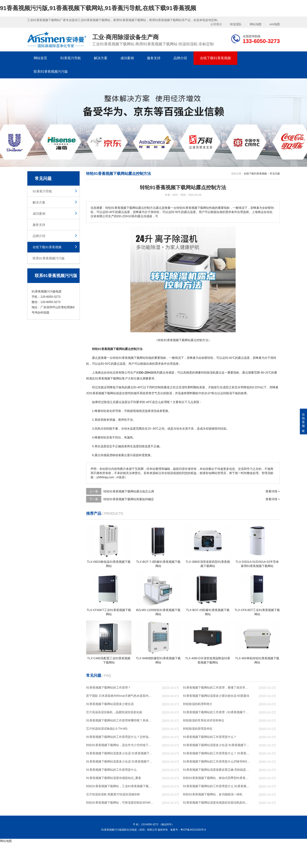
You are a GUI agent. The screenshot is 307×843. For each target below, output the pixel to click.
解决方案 (100, 58)
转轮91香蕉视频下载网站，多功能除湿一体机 (212, 794)
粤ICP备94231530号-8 (193, 829)
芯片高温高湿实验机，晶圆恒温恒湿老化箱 (114, 712)
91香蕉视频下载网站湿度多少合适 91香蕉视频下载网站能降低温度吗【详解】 (217, 745)
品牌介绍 (180, 58)
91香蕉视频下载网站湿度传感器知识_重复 (113, 778)
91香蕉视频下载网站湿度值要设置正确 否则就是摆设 (217, 769)
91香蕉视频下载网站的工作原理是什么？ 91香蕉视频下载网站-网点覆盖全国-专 (217, 753)
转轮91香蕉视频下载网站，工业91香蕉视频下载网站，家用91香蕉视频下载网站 (120, 786)
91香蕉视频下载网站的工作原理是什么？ (209, 736)
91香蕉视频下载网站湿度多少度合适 (110, 704)
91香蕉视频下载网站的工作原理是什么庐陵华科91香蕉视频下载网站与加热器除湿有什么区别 (217, 761)
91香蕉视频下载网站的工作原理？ (108, 687)
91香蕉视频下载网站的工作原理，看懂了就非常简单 (217, 687)
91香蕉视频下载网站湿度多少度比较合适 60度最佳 (216, 695)
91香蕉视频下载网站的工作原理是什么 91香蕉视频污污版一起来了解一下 (217, 786)
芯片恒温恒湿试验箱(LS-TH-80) (106, 728)
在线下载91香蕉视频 (215, 58)
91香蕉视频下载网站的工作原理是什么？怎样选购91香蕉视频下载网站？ (120, 736)
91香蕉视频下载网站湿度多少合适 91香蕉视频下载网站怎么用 (120, 761)
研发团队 (236, 24)
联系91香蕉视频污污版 (51, 71)
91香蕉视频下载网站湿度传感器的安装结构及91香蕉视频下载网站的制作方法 (217, 802)
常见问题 (275, 173)
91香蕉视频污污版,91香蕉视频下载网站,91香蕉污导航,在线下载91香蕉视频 (98, 8)
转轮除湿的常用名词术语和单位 (203, 720)
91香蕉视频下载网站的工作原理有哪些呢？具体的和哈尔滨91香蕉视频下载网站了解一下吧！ (120, 720)
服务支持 (153, 58)
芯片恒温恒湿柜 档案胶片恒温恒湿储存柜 (113, 794)
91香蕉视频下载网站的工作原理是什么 (111, 769)
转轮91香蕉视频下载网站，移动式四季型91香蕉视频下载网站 (217, 778)
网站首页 (40, 58)
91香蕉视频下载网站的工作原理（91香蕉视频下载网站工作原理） (217, 712)
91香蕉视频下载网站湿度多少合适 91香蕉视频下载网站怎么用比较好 (120, 753)
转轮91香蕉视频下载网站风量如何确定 (128, 499)
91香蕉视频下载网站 (132, 357)
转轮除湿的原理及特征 (197, 728)
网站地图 (256, 24)
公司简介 (216, 24)
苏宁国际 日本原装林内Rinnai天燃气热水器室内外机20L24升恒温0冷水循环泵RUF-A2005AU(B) (120, 695)
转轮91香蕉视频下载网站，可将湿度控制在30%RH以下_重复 (120, 802)
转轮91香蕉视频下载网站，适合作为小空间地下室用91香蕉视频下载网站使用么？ (120, 745)
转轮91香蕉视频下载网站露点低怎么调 (128, 491)
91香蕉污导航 (70, 58)
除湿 (210, 372)
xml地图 (274, 24)
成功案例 (127, 58)
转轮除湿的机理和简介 (197, 704)
